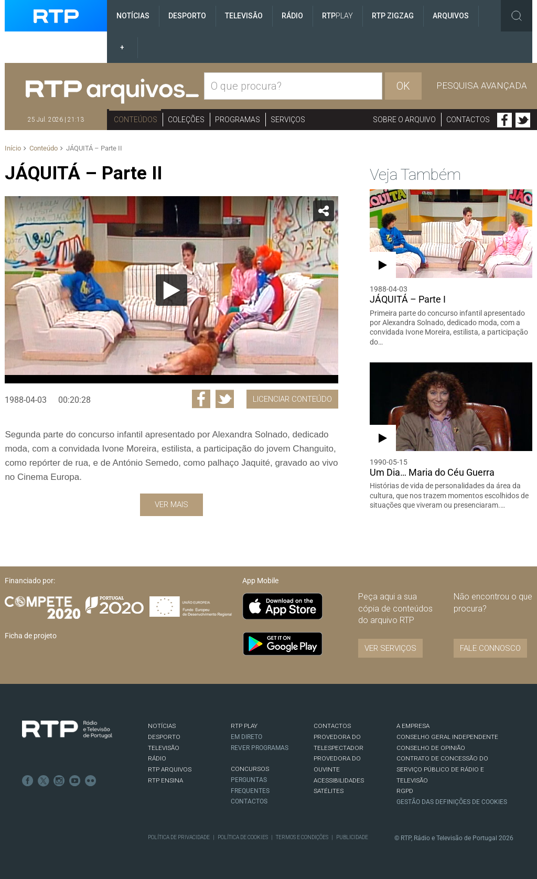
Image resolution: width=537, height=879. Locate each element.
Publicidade (352, 837)
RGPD (404, 791)
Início (13, 148)
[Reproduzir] (171, 290)
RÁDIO (157, 758)
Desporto (187, 16)
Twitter (522, 120)
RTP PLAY (244, 726)
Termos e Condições (302, 837)
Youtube (75, 781)
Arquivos (451, 16)
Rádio (292, 16)
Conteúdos (135, 119)
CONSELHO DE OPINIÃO (430, 748)
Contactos (468, 119)
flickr (90, 781)
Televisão (244, 16)
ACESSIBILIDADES (339, 780)
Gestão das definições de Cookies (451, 802)
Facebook (504, 120)
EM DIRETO (246, 737)
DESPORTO (164, 737)
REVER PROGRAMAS (259, 748)
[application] (171, 289)
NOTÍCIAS (162, 726)
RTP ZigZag (393, 16)
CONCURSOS (250, 769)
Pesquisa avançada (481, 85)
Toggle (516, 15)
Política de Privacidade (179, 837)
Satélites (328, 791)
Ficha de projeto (31, 635)
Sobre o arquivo (404, 119)
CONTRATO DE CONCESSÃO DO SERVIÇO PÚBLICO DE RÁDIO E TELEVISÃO (442, 769)
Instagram (59, 781)
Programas (237, 119)
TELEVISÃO (163, 748)
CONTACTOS (332, 726)
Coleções (186, 119)
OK (403, 86)
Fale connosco (490, 648)
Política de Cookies (243, 837)
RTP (337, 16)
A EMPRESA (412, 726)
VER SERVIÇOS (390, 648)
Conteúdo (43, 148)
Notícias (132, 16)
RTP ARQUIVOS (169, 769)
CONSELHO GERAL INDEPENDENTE (447, 737)
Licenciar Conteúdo (292, 399)
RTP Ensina (165, 780)
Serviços (288, 119)
